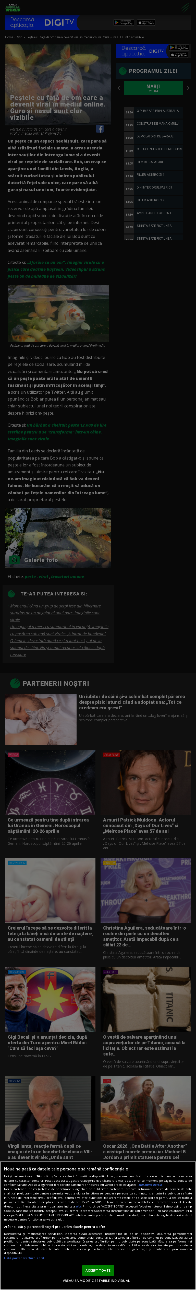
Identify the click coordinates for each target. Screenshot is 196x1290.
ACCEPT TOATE (98, 1270)
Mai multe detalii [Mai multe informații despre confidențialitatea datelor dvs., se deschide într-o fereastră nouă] (150, 1185)
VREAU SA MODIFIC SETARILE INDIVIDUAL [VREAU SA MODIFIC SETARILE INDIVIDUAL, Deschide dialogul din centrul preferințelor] (96, 1280)
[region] (98, 1225)
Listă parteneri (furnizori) (24, 1258)
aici (78, 1206)
